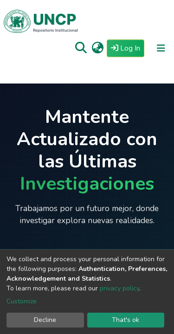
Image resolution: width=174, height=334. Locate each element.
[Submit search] (81, 48)
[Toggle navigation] (161, 48)
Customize (21, 301)
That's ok (125, 319)
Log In (127, 47)
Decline (45, 319)
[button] (98, 48)
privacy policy (119, 288)
